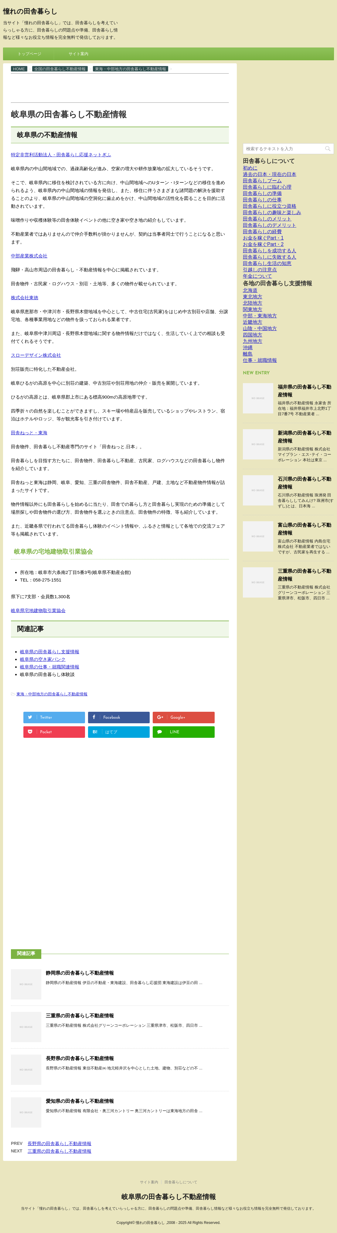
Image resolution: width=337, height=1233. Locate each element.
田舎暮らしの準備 (262, 193)
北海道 (250, 290)
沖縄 (248, 347)
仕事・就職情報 (260, 360)
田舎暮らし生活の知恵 (267, 263)
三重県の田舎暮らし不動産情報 (80, 1015)
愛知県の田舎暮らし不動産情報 (80, 1101)
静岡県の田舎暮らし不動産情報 (80, 973)
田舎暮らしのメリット (267, 218)
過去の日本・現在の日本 (269, 174)
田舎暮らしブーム (262, 180)
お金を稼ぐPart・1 (263, 237)
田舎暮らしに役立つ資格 (269, 206)
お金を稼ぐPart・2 (263, 244)
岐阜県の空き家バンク (43, 659)
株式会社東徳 (24, 297)
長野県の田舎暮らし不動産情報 (80, 1058)
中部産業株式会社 (29, 255)
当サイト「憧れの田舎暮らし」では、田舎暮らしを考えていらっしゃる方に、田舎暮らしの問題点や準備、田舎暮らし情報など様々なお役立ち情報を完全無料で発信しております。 (168, 1208)
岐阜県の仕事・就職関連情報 (49, 666)
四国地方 (252, 334)
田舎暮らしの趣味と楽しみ (272, 212)
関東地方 (252, 309)
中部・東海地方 (260, 315)
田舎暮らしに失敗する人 (269, 257)
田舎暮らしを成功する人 (269, 250)
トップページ (29, 53)
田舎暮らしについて (269, 161)
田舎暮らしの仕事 (262, 199)
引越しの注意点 (260, 269)
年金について (257, 276)
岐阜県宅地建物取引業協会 (38, 610)
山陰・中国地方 (260, 328)
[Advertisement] (121, 87)
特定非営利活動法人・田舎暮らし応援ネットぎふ (61, 154)
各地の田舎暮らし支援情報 (277, 283)
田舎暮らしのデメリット (269, 225)
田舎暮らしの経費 (262, 231)
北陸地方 (252, 303)
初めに (250, 168)
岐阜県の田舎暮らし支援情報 (49, 651)
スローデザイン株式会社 (36, 355)
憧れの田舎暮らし (30, 11)
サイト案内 (78, 53)
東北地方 (252, 296)
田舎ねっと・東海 (29, 432)
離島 (248, 353)
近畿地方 (252, 322)
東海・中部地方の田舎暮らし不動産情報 (51, 694)
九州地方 (252, 341)
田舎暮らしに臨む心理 (267, 187)
